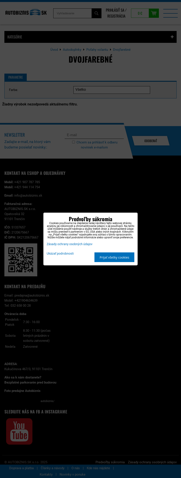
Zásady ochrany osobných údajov (69, 244)
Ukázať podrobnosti (60, 253)
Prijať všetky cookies (114, 257)
